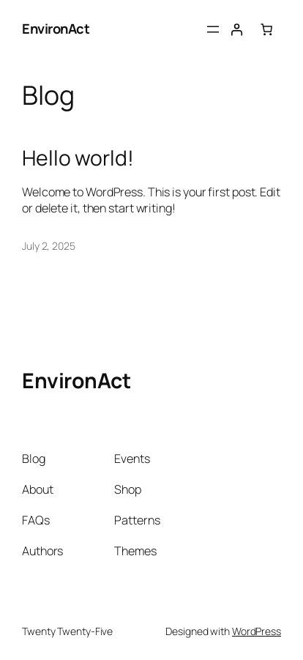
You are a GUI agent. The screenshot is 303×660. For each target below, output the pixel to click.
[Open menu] (213, 29)
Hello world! (78, 158)
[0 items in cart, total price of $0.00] (266, 29)
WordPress (256, 631)
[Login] (236, 29)
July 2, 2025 (48, 246)
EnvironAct (55, 28)
